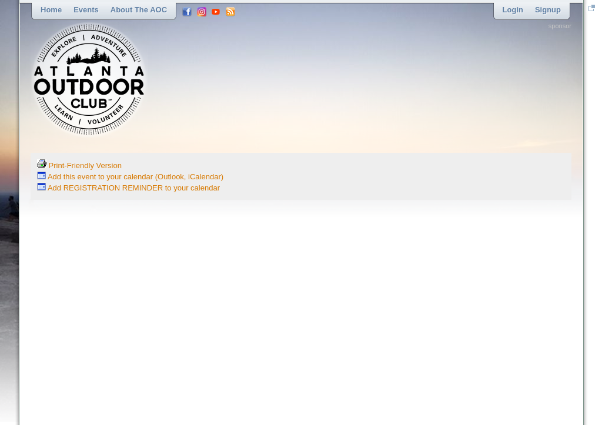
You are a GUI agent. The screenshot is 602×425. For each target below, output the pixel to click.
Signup (548, 9)
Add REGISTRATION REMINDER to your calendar (128, 187)
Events (86, 9)
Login (513, 9)
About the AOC (139, 9)
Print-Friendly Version (79, 165)
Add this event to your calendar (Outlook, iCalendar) (130, 176)
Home (51, 9)
